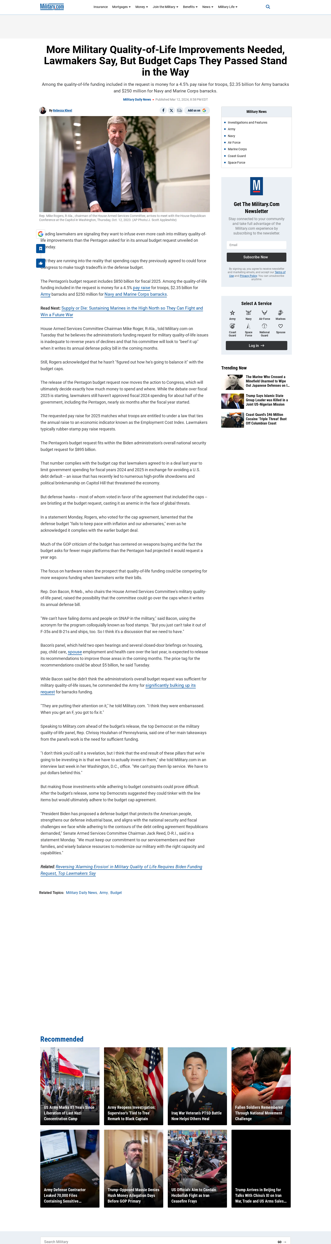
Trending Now (234, 368)
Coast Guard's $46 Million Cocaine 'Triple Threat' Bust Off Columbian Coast (266, 418)
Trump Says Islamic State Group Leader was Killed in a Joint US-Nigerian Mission (267, 400)
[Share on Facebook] (163, 110)
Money (141, 6)
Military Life (228, 6)
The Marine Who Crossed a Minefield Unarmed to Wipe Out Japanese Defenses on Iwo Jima (268, 381)
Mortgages (121, 6)
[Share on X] (171, 110)
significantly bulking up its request (174, 684)
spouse (64, 650)
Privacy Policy (248, 275)
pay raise (140, 286)
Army (201, 286)
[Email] (179, 110)
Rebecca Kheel (62, 110)
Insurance (101, 6)
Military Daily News (137, 99)
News (208, 6)
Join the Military (165, 6)
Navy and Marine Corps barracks (121, 292)
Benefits (190, 6)
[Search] (264, 6)
